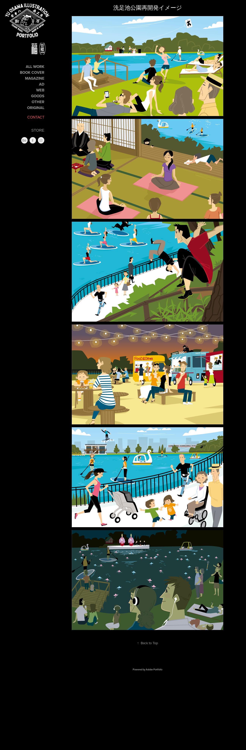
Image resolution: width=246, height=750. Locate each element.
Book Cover (32, 72)
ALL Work (35, 66)
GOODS (37, 96)
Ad (41, 84)
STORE (37, 130)
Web (40, 90)
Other (38, 101)
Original (35, 107)
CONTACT (35, 117)
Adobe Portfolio (154, 669)
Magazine (34, 78)
